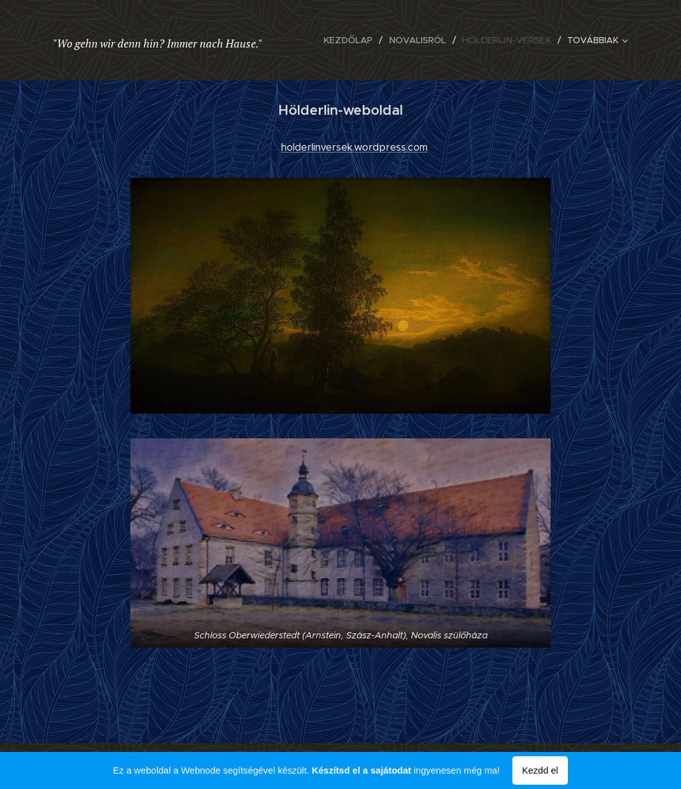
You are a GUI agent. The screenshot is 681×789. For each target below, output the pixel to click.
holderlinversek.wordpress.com (354, 147)
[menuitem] (356, 40)
